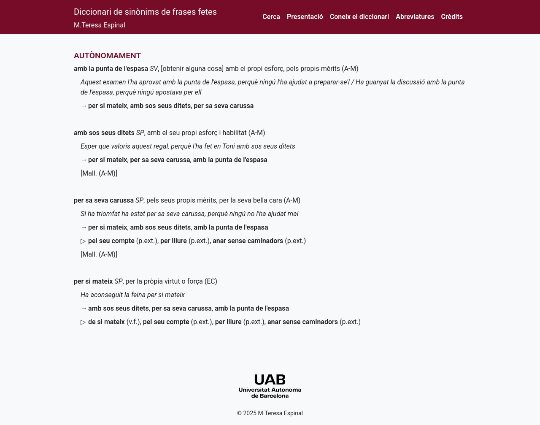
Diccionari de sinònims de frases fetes (145, 12)
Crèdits (452, 17)
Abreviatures (415, 17)
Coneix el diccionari (359, 17)
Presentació (305, 17)
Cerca (271, 17)
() (122, 241)
